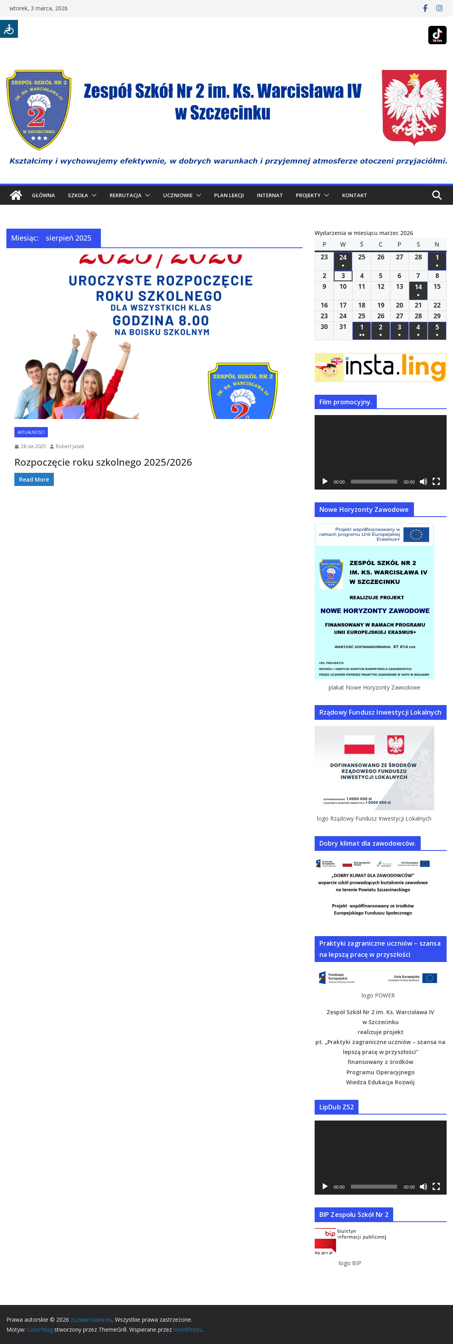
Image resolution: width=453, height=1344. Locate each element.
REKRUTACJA (126, 195)
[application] (381, 452)
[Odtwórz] (325, 482)
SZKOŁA (78, 195)
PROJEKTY (308, 195)
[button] (92, 195)
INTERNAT (270, 195)
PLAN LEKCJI (229, 195)
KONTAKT (354, 195)
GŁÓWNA (43, 195)
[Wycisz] (423, 482)
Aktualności (31, 432)
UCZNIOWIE (178, 195)
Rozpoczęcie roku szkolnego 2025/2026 (103, 461)
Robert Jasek (70, 446)
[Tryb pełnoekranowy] (436, 482)
